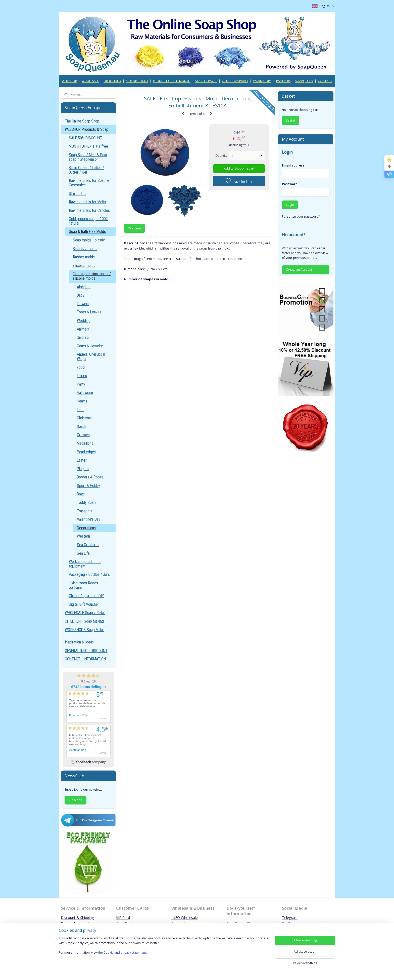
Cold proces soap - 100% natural (88, 221)
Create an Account (299, 269)
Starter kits (77, 193)
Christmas (84, 418)
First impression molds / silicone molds (92, 276)
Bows (81, 494)
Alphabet (84, 287)
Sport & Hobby (88, 485)
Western (83, 536)
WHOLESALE (90, 81)
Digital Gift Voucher (84, 604)
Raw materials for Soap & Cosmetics (89, 182)
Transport (84, 511)
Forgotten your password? (301, 216)
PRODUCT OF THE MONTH (171, 81)
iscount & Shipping (79, 917)
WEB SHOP (69, 81)
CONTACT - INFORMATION (85, 659)
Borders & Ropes (90, 477)
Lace (80, 409)
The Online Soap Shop (82, 121)
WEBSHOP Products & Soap (86, 129)
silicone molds (84, 265)
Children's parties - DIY (86, 595)
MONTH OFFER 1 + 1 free (88, 146)
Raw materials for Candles (89, 210)
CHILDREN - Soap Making (84, 621)
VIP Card (123, 917)
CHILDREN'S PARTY (235, 81)
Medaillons (85, 443)
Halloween (85, 392)
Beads (81, 426)
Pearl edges (86, 452)
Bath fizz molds (85, 248)
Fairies (82, 375)
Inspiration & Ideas (79, 642)
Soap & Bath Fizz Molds (87, 231)
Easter (82, 460)
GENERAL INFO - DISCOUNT (86, 650)
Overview (134, 228)
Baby (80, 295)
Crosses (83, 434)
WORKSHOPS (262, 81)
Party (81, 384)
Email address (293, 165)
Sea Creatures (88, 544)
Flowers (83, 303)
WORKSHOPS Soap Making (86, 629)
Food (81, 367)
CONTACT (325, 81)
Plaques (83, 468)
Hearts (82, 401)
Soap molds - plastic (89, 240)
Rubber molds (84, 257)
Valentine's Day (88, 519)
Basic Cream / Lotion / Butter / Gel (86, 170)
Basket (290, 120)
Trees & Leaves (89, 312)
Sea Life (83, 553)
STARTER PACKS (206, 81)
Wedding (83, 320)
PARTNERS (283, 81)
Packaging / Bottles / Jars (89, 574)
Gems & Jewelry (90, 346)
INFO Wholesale (184, 917)
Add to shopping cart (239, 168)
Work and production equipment (85, 564)
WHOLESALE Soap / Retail (85, 612)
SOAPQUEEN (304, 81)
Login (290, 205)
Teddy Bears (86, 502)
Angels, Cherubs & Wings (91, 356)
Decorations (86, 528)
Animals (83, 329)
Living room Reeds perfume (83, 585)
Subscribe (75, 800)
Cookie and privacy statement (125, 953)
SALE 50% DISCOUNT (85, 138)
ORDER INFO (112, 81)
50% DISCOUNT (137, 81)
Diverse (83, 337)
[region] (164, 948)
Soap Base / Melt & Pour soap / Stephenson (88, 157)
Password (290, 184)
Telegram (290, 917)
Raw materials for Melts (87, 201)
